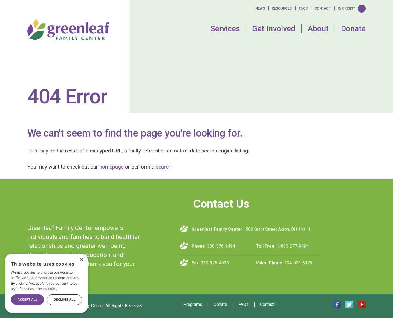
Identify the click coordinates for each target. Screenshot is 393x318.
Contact (322, 8)
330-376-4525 (215, 262)
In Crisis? (346, 8)
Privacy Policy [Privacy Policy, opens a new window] (46, 289)
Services (225, 28)
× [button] (81, 260)
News (260, 8)
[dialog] (46, 283)
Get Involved (273, 28)
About (318, 28)
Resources (282, 8)
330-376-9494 (221, 246)
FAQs (243, 304)
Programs (192, 304)
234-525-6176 (298, 262)
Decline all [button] (65, 299)
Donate (353, 28)
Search (362, 8)
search (163, 167)
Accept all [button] (28, 299)
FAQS (303, 8)
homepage (111, 167)
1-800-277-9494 (293, 246)
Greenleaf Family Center (74, 206)
